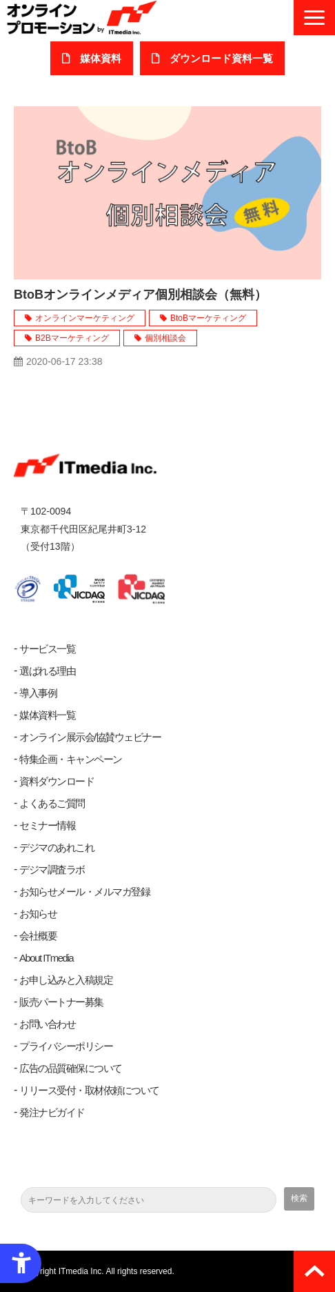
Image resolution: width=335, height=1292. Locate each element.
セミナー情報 (47, 825)
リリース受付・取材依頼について (89, 1090)
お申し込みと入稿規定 (65, 980)
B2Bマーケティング (72, 338)
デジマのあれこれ (56, 847)
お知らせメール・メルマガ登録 (84, 891)
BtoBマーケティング (208, 318)
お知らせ (38, 914)
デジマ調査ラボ (52, 869)
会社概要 (38, 936)
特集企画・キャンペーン (70, 759)
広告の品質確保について (70, 1068)
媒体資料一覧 (47, 715)
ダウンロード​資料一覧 (221, 58)
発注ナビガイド (52, 1112)
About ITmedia (46, 958)
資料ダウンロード (56, 781)
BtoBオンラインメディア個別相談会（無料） (140, 294)
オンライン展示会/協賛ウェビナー (90, 737)
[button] (314, 17)
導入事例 (38, 693)
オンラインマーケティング (84, 318)
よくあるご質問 (52, 803)
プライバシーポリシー (65, 1046)
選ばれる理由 (47, 671)
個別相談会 (165, 338)
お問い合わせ (47, 1024)
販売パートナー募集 (61, 1002)
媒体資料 (100, 58)
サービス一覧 (47, 649)
